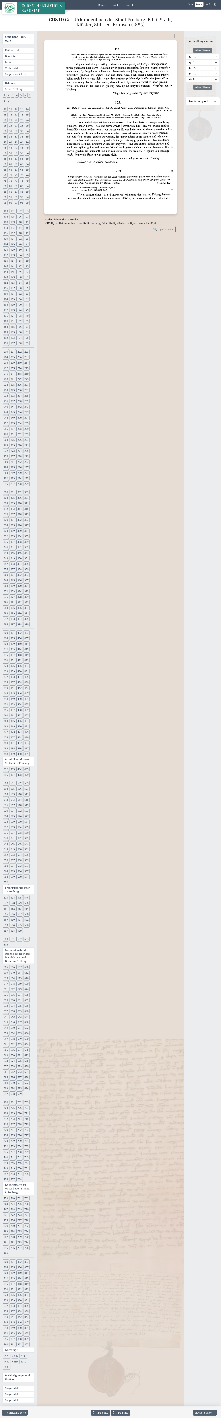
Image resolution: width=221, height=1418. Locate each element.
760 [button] (13, 1198)
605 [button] (6, 967)
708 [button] (6, 1113)
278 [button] (19, 456)
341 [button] (13, 547)
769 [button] (19, 1209)
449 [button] (13, 699)
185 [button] (13, 326)
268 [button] (6, 445)
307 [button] (26, 497)
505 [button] (13, 788)
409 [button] (13, 644)
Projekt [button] (115, 5)
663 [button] (19, 1044)
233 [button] (13, 395)
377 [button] (13, 597)
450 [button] (19, 699)
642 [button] (13, 1016)
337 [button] (13, 541)
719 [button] (26, 1124)
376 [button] (6, 597)
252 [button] (6, 423)
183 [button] (26, 321)
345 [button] (13, 553)
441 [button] (13, 688)
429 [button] (13, 671)
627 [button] (19, 994)
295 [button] (26, 478)
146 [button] (19, 271)
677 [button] (6, 1066)
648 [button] (26, 1022)
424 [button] (6, 666)
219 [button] (26, 373)
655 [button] (19, 1033)
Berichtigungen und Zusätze (17, 1377)
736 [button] (6, 1152)
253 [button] (13, 423)
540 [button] (6, 838)
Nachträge (11, 1349)
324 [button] (6, 525)
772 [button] (13, 1215)
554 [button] (19, 854)
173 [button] (13, 310)
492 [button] (6, 769)
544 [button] (6, 843)
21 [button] (10, 120)
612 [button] (26, 972)
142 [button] (19, 266)
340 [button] (6, 547)
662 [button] (13, 1044)
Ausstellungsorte (199, 101)
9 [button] (8, 100)
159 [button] (26, 288)
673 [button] (6, 1061)
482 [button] (19, 743)
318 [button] (19, 514)
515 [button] (26, 799)
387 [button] (26, 608)
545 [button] (13, 843)
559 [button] (26, 860)
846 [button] (19, 1322)
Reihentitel (12, 50)
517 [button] (13, 805)
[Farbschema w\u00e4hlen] (215, 4)
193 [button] (13, 337)
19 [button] (27, 114)
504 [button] (6, 788)
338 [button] (19, 541)
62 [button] (16, 164)
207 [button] (26, 357)
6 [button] (25, 95)
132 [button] (6, 255)
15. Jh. (192, 73)
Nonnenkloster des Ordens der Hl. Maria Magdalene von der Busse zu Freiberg (17, 956)
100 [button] (6, 211)
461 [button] (13, 715)
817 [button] (13, 1284)
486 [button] (19, 748)
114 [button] (19, 227)
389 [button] (13, 613)
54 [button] (27, 153)
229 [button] (13, 390)
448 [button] (6, 699)
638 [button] (13, 1011)
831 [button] (26, 1300)
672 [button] (26, 1055)
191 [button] (26, 332)
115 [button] (26, 227)
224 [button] (6, 384)
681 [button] (6, 1072)
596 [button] (26, 925)
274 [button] (19, 450)
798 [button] (26, 1248)
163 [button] (26, 293)
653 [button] (6, 1033)
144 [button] (6, 271)
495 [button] (26, 769)
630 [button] (13, 1000)
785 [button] (19, 1231)
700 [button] (6, 1102)
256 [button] (6, 428)
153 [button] (13, 282)
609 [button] (6, 972)
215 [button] (26, 368)
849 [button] (13, 1328)
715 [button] (26, 1118)
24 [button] (27, 120)
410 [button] (19, 644)
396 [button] (6, 624)
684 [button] (26, 1072)
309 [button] (13, 503)
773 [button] (19, 1215)
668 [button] (26, 1049)
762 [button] (26, 1198)
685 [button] (6, 1077)
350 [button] (19, 558)
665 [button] (6, 1049)
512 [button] (6, 799)
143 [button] (26, 266)
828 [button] (6, 1300)
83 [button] (21, 186)
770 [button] (26, 1209)
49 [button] (27, 147)
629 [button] (6, 1000)
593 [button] (6, 925)
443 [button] (26, 688)
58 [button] (21, 158)
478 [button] (19, 737)
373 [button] (13, 591)
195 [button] (26, 337)
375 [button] (26, 591)
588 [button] (26, 914)
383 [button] (26, 602)
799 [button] (6, 1253)
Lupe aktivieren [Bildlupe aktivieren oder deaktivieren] (163, 229)
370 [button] (19, 586)
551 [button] (26, 849)
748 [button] (6, 1168)
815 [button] (26, 1278)
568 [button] (6, 876)
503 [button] (26, 783)
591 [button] (19, 919)
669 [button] (6, 1055)
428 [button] (6, 671)
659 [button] (19, 1038)
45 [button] (5, 147)
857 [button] (13, 1339)
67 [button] (16, 169)
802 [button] (19, 1262)
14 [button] (27, 109)
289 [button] (13, 473)
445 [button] (13, 693)
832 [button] (6, 1306)
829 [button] (13, 1300)
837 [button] (13, 1311)
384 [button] (6, 608)
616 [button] (26, 978)
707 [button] (26, 1107)
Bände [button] (102, 5)
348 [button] (6, 558)
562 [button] (19, 865)
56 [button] (10, 158)
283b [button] (23, 1356)
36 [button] (10, 136)
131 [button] (26, 249)
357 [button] (13, 569)
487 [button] (26, 748)
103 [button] (26, 211)
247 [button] (26, 412)
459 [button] (26, 710)
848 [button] (6, 1328)
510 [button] (19, 794)
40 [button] (5, 142)
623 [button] (19, 989)
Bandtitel (10, 56)
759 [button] (6, 1198)
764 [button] (13, 1204)
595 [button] (19, 925)
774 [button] (26, 1215)
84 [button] (27, 186)
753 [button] (13, 1174)
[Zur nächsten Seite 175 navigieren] (205, 1413)
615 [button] (19, 978)
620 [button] (26, 983)
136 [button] (6, 260)
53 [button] (21, 153)
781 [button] (19, 1226)
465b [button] (15, 1361)
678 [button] (13, 1066)
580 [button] (26, 903)
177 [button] (13, 315)
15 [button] (5, 114)
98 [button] (21, 202)
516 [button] (6, 805)
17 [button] (16, 114)
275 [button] (26, 450)
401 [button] (13, 633)
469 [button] (13, 726)
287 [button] (26, 467)
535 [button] (26, 827)
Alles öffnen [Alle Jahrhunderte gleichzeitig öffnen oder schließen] (202, 50)
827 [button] (26, 1295)
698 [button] (13, 1094)
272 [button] (6, 450)
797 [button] (19, 1248)
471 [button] (26, 726)
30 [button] (5, 131)
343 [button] (26, 547)
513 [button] (13, 799)
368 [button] (6, 586)
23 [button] (21, 120)
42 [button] (16, 142)
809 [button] (13, 1273)
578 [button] (13, 903)
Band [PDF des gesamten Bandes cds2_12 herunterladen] (120, 1412)
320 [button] (6, 519)
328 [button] (6, 530)
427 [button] (26, 666)
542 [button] (19, 838)
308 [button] (6, 503)
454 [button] (19, 704)
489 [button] (13, 754)
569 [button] (13, 876)
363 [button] (26, 575)
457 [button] (13, 710)
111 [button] (26, 222)
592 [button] (26, 919)
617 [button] (6, 983)
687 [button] (19, 1077)
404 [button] (6, 638)
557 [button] (13, 860)
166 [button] (19, 299)
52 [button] (16, 153)
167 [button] (26, 299)
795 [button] (6, 1248)
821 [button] (13, 1289)
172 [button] (6, 310)
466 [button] (19, 721)
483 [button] (26, 743)
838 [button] (19, 1311)
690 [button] (13, 1083)
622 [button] (13, 989)
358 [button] (19, 569)
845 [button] (13, 1322)
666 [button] (13, 1049)
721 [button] (13, 1129)
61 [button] (10, 164)
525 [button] (13, 816)
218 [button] (19, 373)
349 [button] (13, 558)
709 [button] (13, 1113)
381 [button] (13, 602)
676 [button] (26, 1061)
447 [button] (26, 693)
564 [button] (6, 871)
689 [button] (6, 1083)
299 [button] (26, 484)
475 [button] (26, 732)
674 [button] (13, 1061)
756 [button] (6, 1179)
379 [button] (26, 597)
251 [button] (26, 417)
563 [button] (26, 865)
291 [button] (26, 473)
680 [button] (26, 1066)
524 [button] (6, 816)
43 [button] (21, 142)
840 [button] (6, 1317)
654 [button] (13, 1033)
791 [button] (6, 1242)
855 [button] (26, 1333)
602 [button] (19, 939)
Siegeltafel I (12, 1388)
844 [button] (6, 1322)
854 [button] (19, 1333)
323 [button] (26, 519)
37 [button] (16, 136)
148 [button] (6, 277)
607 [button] (19, 967)
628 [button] (26, 994)
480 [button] (6, 743)
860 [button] (6, 1344)
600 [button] (6, 939)
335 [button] (26, 536)
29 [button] (27, 125)
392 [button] (6, 619)
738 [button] (19, 1152)
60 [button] (5, 164)
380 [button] (6, 602)
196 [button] (6, 343)
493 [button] (13, 769)
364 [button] (6, 580)
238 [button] (19, 401)
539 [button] (26, 832)
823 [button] (26, 1289)
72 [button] (16, 175)
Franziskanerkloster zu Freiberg (17, 889)
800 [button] (6, 1262)
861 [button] (13, 1344)
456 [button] (6, 710)
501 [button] (13, 783)
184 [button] (6, 326)
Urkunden (11, 83)
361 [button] (13, 575)
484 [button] (6, 748)
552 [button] (6, 854)
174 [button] (19, 310)
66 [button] (10, 169)
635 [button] (19, 1005)
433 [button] (13, 677)
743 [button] (26, 1157)
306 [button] (19, 497)
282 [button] (19, 461)
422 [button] (19, 660)
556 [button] (6, 860)
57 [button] (16, 158)
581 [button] (6, 908)
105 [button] (13, 216)
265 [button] (13, 439)
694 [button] (13, 1088)
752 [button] (6, 1174)
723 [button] (26, 1129)
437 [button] (13, 682)
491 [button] (26, 754)
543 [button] (26, 838)
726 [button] (19, 1135)
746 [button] (19, 1163)
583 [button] (19, 908)
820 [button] (6, 1289)
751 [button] (26, 1168)
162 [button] (19, 293)
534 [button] (19, 827)
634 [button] (13, 1005)
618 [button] (13, 983)
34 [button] (27, 131)
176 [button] (6, 315)
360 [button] (6, 575)
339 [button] (26, 541)
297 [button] (13, 484)
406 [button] (19, 638)
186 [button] (19, 326)
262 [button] (19, 434)
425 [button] (13, 666)
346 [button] (19, 553)
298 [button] (19, 484)
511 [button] (26, 794)
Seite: (191, 4)
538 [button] (19, 832)
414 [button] (19, 649)
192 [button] (6, 337)
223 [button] (26, 379)
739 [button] (26, 1152)
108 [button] (6, 222)
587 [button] (19, 914)
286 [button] (19, 467)
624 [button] (26, 989)
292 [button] (6, 478)
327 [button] (26, 525)
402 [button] (19, 633)
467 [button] (26, 721)
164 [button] (6, 299)
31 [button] (10, 131)
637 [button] (6, 1011)
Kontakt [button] (130, 5)
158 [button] (19, 288)
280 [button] (6, 461)
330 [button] (19, 530)
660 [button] (26, 1038)
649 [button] (6, 1027)
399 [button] (26, 624)
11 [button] (10, 109)
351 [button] (26, 558)
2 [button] (8, 95)
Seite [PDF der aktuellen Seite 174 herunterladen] (100, 1412)
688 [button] (26, 1077)
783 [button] (6, 1231)
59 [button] (27, 158)
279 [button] (26, 456)
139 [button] (26, 260)
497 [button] (13, 774)
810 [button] (19, 1273)
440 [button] (6, 688)
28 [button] (21, 125)
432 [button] (6, 677)
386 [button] (19, 608)
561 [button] (13, 865)
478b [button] (23, 1361)
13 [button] (21, 109)
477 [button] (13, 737)
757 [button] (13, 1179)
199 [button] (26, 343)
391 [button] (26, 613)
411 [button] (26, 644)
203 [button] (26, 351)
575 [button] (19, 897)
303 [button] (26, 492)
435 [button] (26, 677)
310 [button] (19, 503)
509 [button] (13, 794)
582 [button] (13, 908)
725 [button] (13, 1135)
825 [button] (13, 1295)
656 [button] (26, 1033)
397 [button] (13, 624)
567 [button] (26, 871)
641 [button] (6, 1016)
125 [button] (13, 244)
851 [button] (26, 1328)
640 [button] (26, 1011)
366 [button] (19, 580)
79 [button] (27, 180)
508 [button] (6, 794)
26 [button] (10, 125)
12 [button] (16, 109)
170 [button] (19, 304)
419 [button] (26, 655)
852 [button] (6, 1333)
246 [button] (19, 412)
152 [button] (6, 282)
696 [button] (26, 1088)
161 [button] (13, 293)
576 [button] (26, 897)
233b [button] (15, 1356)
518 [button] (19, 805)
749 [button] (13, 1168)
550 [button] (19, 849)
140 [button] (6, 266)
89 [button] (27, 191)
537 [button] (13, 832)
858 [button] (19, 1339)
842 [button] (19, 1317)
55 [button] (5, 158)
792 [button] (13, 1242)
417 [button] (13, 655)
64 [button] (27, 164)
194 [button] (19, 337)
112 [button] (6, 227)
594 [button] (13, 925)
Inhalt (9, 62)
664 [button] (26, 1044)
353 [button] (13, 564)
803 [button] (26, 1262)
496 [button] (6, 774)
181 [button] (13, 321)
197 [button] (13, 343)
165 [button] (13, 299)
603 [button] (26, 939)
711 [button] (26, 1113)
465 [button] (13, 721)
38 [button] (21, 136)
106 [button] (19, 216)
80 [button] (5, 186)
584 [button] (26, 908)
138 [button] (19, 260)
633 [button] (6, 1005)
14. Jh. (192, 67)
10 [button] (5, 109)
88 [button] (21, 191)
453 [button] (13, 704)
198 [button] (19, 343)
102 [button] (19, 211)
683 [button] (19, 1072)
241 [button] (13, 406)
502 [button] (19, 783)
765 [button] (19, 1204)
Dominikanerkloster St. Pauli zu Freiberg (17, 761)
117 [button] (13, 233)
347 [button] (26, 553)
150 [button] (19, 277)
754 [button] (19, 1174)
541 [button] (13, 838)
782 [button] (26, 1226)
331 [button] (26, 530)
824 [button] (6, 1295)
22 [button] (16, 120)
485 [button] (13, 748)
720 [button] (6, 1129)
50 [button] (5, 153)
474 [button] (19, 732)
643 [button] (19, 1016)
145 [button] (13, 271)
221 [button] (13, 379)
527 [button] (26, 816)
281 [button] (13, 461)
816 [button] (6, 1284)
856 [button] (6, 1339)
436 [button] (6, 682)
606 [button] (13, 967)
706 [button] (19, 1107)
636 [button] (26, 1005)
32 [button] (16, 131)
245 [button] (13, 412)
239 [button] (26, 401)
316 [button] (6, 514)
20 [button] (5, 120)
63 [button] (21, 164)
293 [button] (13, 478)
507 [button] (26, 788)
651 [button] (19, 1027)
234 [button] (19, 395)
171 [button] (26, 304)
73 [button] (21, 175)
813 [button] (13, 1278)
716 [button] (6, 1124)
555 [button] (26, 854)
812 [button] (6, 1278)
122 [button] (19, 238)
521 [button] (13, 810)
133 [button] (13, 255)
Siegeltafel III (13, 1400)
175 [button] (26, 310)
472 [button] (6, 732)
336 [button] (6, 541)
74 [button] (27, 175)
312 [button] (6, 508)
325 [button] (13, 525)
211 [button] (26, 362)
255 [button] (26, 423)
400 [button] (6, 633)
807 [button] (26, 1267)
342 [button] (19, 547)
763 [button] (6, 1204)
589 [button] (6, 919)
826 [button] (19, 1295)
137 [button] (13, 260)
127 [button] (26, 244)
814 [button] (19, 1278)
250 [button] (19, 417)
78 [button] (21, 180)
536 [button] (6, 832)
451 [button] (26, 699)
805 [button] (13, 1267)
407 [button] (26, 638)
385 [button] (13, 608)
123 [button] (26, 238)
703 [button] (26, 1102)
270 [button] (19, 445)
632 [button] (26, 1000)
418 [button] (19, 655)
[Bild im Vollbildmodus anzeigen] (176, 36)
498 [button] (19, 774)
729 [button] (13, 1141)
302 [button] (19, 492)
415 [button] (26, 649)
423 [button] (26, 660)
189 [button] (13, 332)
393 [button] (13, 619)
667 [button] (19, 1049)
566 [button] (19, 871)
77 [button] (16, 180)
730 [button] (19, 1141)
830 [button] (19, 1300)
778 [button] (26, 1220)
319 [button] (26, 514)
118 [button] (19, 233)
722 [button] (19, 1129)
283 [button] (26, 461)
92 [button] (16, 197)
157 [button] (13, 288)
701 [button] (13, 1102)
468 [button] (6, 726)
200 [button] (6, 351)
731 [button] (26, 1141)
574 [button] (13, 897)
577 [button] (6, 903)
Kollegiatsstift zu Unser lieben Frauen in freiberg (17, 1188)
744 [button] (6, 1163)
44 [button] (27, 142)
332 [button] (6, 536)
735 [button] (26, 1146)
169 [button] (13, 304)
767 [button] (6, 1209)
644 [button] (26, 1016)
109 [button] (13, 222)
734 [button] (19, 1146)
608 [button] (26, 967)
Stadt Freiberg (14, 89)
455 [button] (26, 704)
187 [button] (26, 326)
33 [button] (21, 131)
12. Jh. (192, 56)
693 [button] (6, 1088)
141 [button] (13, 266)
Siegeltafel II (12, 1394)
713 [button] (13, 1118)
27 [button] (16, 125)
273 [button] (13, 450)
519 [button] (26, 805)
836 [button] (6, 1311)
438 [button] (19, 682)
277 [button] (13, 456)
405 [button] (13, 638)
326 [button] (19, 525)
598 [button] (13, 930)
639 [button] (19, 1011)
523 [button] (26, 810)
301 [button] (13, 492)
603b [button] (6, 1367)
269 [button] (13, 445)
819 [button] (26, 1284)
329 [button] (13, 530)
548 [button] (6, 849)
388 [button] (6, 613)
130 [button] (19, 249)
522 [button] (19, 810)
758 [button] (19, 1179)
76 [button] (10, 180)
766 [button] (26, 1204)
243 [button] (26, 406)
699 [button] (19, 1094)
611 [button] (19, 972)
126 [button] (19, 244)
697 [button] (6, 1094)
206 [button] (19, 357)
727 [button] (26, 1135)
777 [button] (19, 1220)
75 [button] (5, 180)
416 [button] (6, 655)
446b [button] (6, 1361)
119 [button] (26, 233)
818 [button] (19, 1284)
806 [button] (19, 1267)
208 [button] (6, 362)
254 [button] (19, 423)
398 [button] (19, 624)
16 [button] (10, 114)
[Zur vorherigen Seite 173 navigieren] (15, 1413)
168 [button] (6, 304)
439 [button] (26, 682)
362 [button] (19, 575)
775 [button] (6, 1220)
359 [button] (26, 569)
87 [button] (16, 191)
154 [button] (19, 282)
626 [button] (13, 994)
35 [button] (5, 136)
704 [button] (6, 1107)
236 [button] (6, 401)
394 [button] (19, 619)
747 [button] (26, 1163)
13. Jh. (192, 62)
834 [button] (19, 1306)
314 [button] (19, 508)
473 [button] (13, 732)
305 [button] (13, 497)
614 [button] (13, 978)
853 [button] (13, 1333)
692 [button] (26, 1083)
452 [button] (6, 704)
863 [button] (26, 1344)
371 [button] (26, 586)
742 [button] (19, 1157)
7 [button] (29, 95)
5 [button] (21, 95)
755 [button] (26, 1174)
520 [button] (6, 810)
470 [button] (19, 726)
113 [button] (13, 227)
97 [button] (16, 202)
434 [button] (19, 677)
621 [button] (6, 989)
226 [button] (19, 384)
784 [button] (13, 1231)
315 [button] (26, 508)
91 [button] (10, 197)
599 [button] (19, 930)
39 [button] (27, 136)
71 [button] (10, 175)
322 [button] (19, 519)
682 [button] (13, 1072)
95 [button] (5, 202)
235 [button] (26, 395)
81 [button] (10, 186)
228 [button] (6, 390)
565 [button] (13, 871)
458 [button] (19, 710)
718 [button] (19, 1124)
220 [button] (6, 379)
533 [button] (13, 827)
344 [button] (6, 553)
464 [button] (6, 721)
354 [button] (19, 564)
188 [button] (6, 332)
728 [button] (6, 1141)
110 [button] (19, 222)
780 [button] (13, 1226)
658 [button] (13, 1038)
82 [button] (16, 186)
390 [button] (19, 613)
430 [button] (19, 671)
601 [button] (13, 939)
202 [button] (19, 351)
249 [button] (13, 417)
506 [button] (19, 788)
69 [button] (27, 169)
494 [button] (19, 769)
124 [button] (6, 244)
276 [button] (6, 456)
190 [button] (19, 332)
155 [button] (26, 282)
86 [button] (10, 191)
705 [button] (13, 1107)
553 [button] (13, 854)
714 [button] (19, 1118)
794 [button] (26, 1242)
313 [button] (13, 508)
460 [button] (6, 715)
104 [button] (6, 216)
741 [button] (13, 1157)
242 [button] (19, 406)
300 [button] (6, 492)
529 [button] (13, 821)
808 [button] (6, 1273)
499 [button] (26, 774)
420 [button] (6, 660)
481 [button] (13, 743)
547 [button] (26, 843)
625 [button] (6, 994)
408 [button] (6, 644)
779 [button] (6, 1226)
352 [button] (6, 564)
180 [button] (6, 321)
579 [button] (19, 903)
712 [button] (6, 1118)
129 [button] (13, 249)
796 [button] (13, 1248)
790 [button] (26, 1237)
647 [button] (19, 1022)
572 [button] (6, 882)
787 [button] (6, 1237)
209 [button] (13, 362)
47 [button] (16, 147)
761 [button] (19, 1198)
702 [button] (19, 1102)
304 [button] (6, 497)
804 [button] (6, 1267)
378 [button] (19, 597)
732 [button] (6, 1146)
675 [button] (19, 1061)
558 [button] (19, 860)
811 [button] (26, 1273)
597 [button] (6, 930)
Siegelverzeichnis (15, 74)
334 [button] (19, 536)
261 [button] (13, 434)
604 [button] (6, 944)
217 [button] (13, 373)
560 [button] (6, 865)
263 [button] (26, 434)
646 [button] (13, 1022)
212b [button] (6, 1356)
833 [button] (13, 1306)
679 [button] (19, 1066)
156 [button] (6, 288)
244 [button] (6, 412)
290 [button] (19, 473)
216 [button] (6, 373)
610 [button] (13, 972)
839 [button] (26, 1311)
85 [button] (5, 191)
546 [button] (19, 843)
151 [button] (26, 277)
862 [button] (19, 1344)
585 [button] (6, 914)
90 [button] (5, 197)
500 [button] (6, 783)
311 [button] (26, 503)
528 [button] (6, 821)
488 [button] (6, 754)
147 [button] (26, 271)
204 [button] (6, 357)
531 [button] (26, 821)
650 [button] (13, 1027)
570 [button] (19, 876)
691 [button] (19, 1083)
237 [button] (13, 401)
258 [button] (19, 428)
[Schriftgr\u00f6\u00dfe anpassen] (208, 4)
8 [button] (4, 100)
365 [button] (13, 580)
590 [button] (13, 919)
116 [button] (6, 233)
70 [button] (5, 175)
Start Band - (15, 38)
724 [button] (6, 1135)
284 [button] (6, 467)
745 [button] (13, 1163)
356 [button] (6, 569)
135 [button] (26, 255)
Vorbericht (11, 68)
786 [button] (26, 1231)
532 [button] (6, 827)
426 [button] (19, 666)
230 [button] (19, 390)
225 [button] (13, 384)
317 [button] (13, 514)
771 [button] (6, 1215)
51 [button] (10, 153)
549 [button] (13, 849)
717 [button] (13, 1124)
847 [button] (26, 1322)
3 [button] (12, 95)
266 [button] (19, 439)
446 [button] (19, 693)
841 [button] (13, 1317)
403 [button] (26, 633)
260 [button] (6, 434)
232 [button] (6, 395)
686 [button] (13, 1077)
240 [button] (6, 406)
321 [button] (13, 519)
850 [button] (19, 1328)
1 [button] (4, 95)
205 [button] (13, 357)
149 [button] (13, 277)
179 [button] (26, 315)
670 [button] (13, 1055)
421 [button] (13, 660)
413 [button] (13, 649)
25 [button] (5, 125)
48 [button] (21, 147)
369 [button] (13, 586)
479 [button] (26, 737)
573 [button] (6, 897)
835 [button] (26, 1306)
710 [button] (19, 1113)
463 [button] (26, 715)
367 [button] (26, 580)
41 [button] (10, 142)
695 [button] (19, 1088)
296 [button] (6, 484)
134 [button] (19, 255)
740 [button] (6, 1157)
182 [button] (19, 321)
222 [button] (19, 379)
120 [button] (6, 238)
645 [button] (6, 1022)
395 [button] (26, 619)
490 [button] (19, 754)
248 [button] (6, 417)
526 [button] (19, 816)
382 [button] (19, 602)
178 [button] (19, 315)
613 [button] (6, 978)
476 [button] (6, 737)
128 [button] (6, 249)
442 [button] (19, 688)
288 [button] (6, 473)
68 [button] (21, 169)
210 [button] (19, 362)
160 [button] (6, 293)
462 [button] (19, 715)
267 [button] (26, 439)
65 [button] (5, 169)
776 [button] (13, 1220)
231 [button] (26, 390)
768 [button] (13, 1209)
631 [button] (19, 1000)
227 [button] (26, 384)
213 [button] (13, 368)
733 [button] (13, 1146)
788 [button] (13, 1237)
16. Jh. (192, 79)
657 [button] (6, 1038)
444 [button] (6, 693)
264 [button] (6, 439)
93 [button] (21, 197)
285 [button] (13, 467)
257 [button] (13, 428)
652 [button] (26, 1027)
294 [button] (19, 478)
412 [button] (6, 649)
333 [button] (13, 536)
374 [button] (19, 591)
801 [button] (13, 1262)
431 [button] (26, 671)
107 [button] (26, 216)
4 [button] (16, 95)
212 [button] (6, 368)
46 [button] (10, 147)
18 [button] (21, 114)
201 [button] (13, 351)
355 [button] (26, 564)
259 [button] (26, 428)
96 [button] (10, 202)
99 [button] (27, 202)
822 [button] (19, 1289)
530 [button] (19, 821)
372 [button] (6, 591)
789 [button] (19, 1237)
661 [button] (6, 1044)
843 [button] (26, 1317)
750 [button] (19, 1168)
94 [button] (27, 197)
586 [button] (13, 914)
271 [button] (26, 445)
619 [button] (19, 983)
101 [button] (13, 211)
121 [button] (13, 238)
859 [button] (26, 1339)
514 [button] (19, 799)
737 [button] (13, 1152)
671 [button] (19, 1055)
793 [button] (19, 1242)
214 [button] (19, 368)
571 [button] (26, 876)
